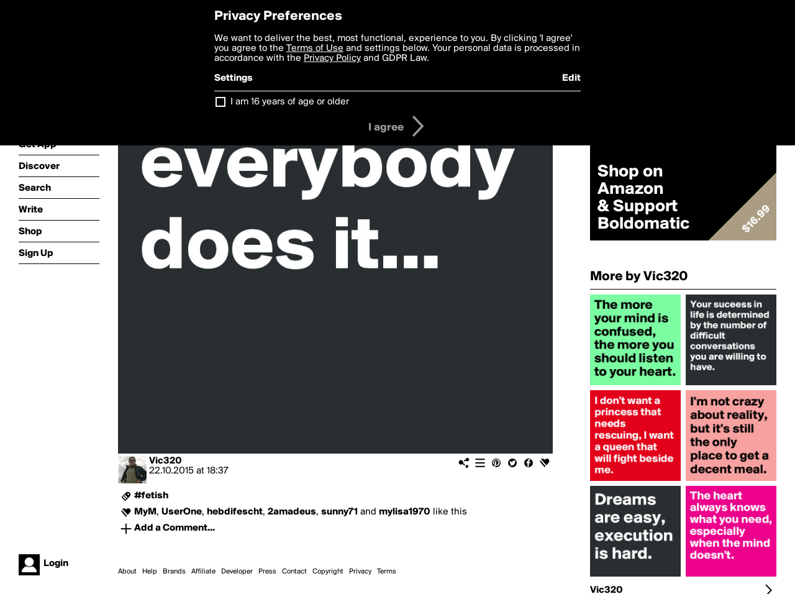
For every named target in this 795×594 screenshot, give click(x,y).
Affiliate (203, 571)
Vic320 (165, 461)
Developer (237, 571)
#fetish (151, 496)
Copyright (327, 571)
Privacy (360, 571)
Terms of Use (314, 48)
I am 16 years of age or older (289, 102)
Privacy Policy (332, 58)
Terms (386, 571)
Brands (174, 571)
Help (149, 571)
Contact (294, 571)
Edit (571, 78)
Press (267, 571)
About (127, 571)
